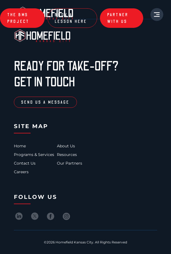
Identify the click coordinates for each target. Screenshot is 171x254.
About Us (66, 145)
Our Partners (69, 163)
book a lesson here (71, 18)
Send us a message (45, 102)
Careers (21, 171)
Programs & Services (34, 154)
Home (20, 145)
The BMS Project (18, 18)
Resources (67, 154)
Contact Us (25, 163)
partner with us (118, 18)
